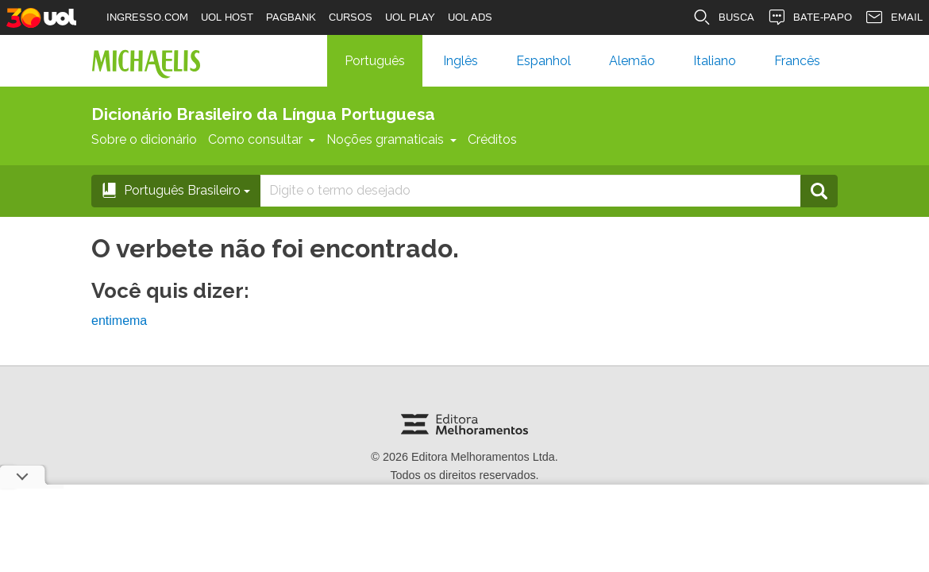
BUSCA (723, 17)
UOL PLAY (410, 17)
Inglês (460, 60)
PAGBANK (291, 17)
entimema (119, 320)
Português (375, 60)
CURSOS (350, 17)
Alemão (632, 60)
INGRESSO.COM (147, 17)
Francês (797, 60)
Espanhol (543, 60)
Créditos (492, 139)
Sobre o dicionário (144, 139)
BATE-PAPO (809, 17)
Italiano (714, 60)
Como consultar (261, 139)
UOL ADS (470, 17)
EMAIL (894, 17)
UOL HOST (227, 17)
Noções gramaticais (391, 139)
